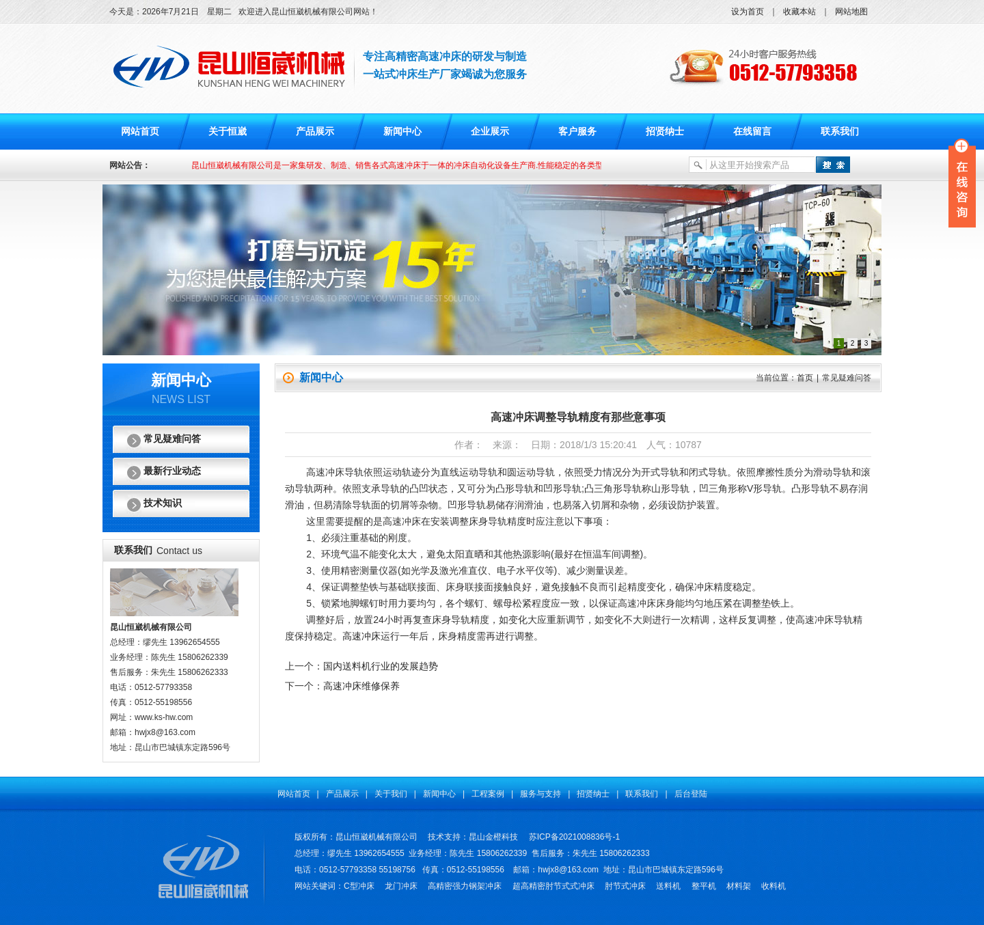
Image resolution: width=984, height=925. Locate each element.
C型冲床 (359, 886)
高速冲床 (361, 636)
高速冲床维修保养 (361, 685)
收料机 (773, 886)
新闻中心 (402, 131)
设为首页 (747, 11)
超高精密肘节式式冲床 (553, 886)
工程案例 (488, 794)
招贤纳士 (665, 131)
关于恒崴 (227, 131)
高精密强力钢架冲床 (465, 886)
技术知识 (163, 503)
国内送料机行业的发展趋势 (380, 666)
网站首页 (140, 131)
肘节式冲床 (625, 886)
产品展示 (315, 131)
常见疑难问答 (172, 439)
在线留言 (752, 131)
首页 (805, 378)
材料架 (738, 886)
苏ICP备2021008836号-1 (574, 837)
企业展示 (490, 131)
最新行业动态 (172, 471)
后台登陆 (690, 794)
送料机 (668, 886)
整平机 (704, 886)
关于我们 (390, 794)
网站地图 (851, 11)
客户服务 (577, 131)
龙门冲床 (401, 886)
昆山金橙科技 (493, 837)
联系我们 (840, 131)
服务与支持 (540, 794)
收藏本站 (799, 11)
